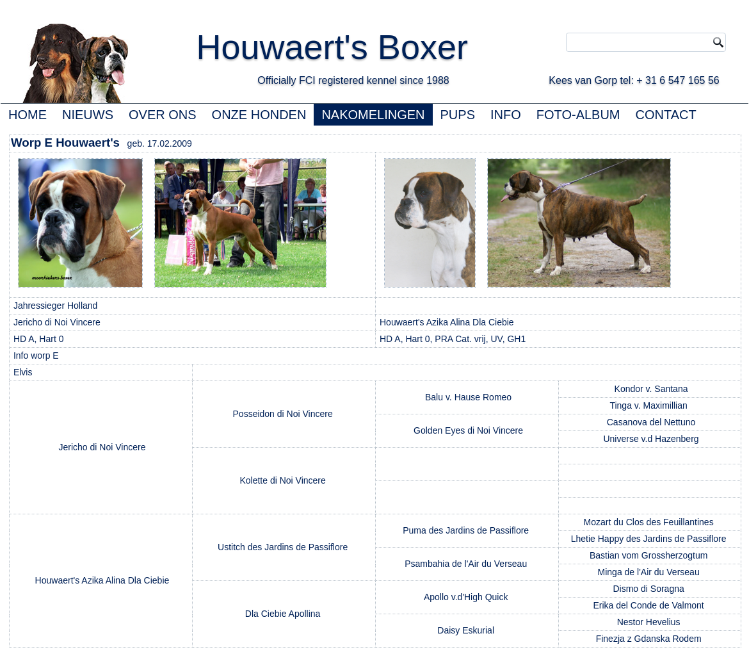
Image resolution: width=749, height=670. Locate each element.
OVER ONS (163, 115)
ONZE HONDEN (259, 115)
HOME (27, 115)
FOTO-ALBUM (578, 115)
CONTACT (666, 115)
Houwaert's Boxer (332, 47)
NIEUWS (87, 115)
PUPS (457, 115)
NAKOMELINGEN (372, 115)
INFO (505, 115)
